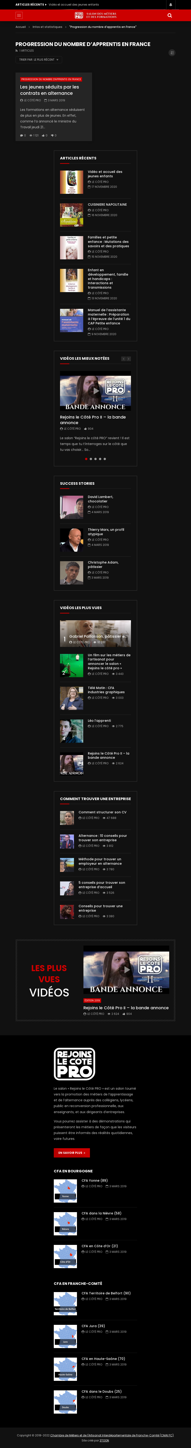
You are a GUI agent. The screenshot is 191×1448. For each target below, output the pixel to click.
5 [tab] (105, 459)
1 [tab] (86, 459)
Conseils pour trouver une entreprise (101, 908)
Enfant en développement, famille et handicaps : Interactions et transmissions (108, 279)
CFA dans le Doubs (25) (102, 1391)
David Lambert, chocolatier (100, 499)
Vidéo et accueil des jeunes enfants (74, 5)
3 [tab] (95, 459)
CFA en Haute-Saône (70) (103, 1358)
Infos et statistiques (47, 27)
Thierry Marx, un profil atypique (106, 531)
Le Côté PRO (32, 100)
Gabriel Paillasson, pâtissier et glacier (104, 636)
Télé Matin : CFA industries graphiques (106, 690)
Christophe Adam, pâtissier (103, 564)
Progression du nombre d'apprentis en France (51, 79)
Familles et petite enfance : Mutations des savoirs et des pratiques (108, 241)
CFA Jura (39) (93, 1326)
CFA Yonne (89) (95, 1180)
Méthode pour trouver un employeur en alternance (100, 861)
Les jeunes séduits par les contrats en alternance (49, 90)
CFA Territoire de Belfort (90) (106, 1293)
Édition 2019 (92, 1000)
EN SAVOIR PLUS (71, 1153)
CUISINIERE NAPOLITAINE (107, 204)
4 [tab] (100, 459)
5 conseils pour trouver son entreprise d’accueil (102, 884)
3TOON (104, 1440)
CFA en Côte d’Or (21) (100, 1246)
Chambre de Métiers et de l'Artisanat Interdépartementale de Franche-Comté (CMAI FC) (112, 1435)
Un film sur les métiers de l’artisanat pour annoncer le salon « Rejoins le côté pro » (109, 662)
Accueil (21, 27)
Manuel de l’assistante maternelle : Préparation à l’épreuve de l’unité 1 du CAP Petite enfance (109, 317)
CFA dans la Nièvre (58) (101, 1213)
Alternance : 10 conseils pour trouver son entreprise (103, 837)
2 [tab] (91, 459)
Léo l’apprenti (99, 720)
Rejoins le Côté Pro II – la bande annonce (93, 419)
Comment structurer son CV (103, 812)
